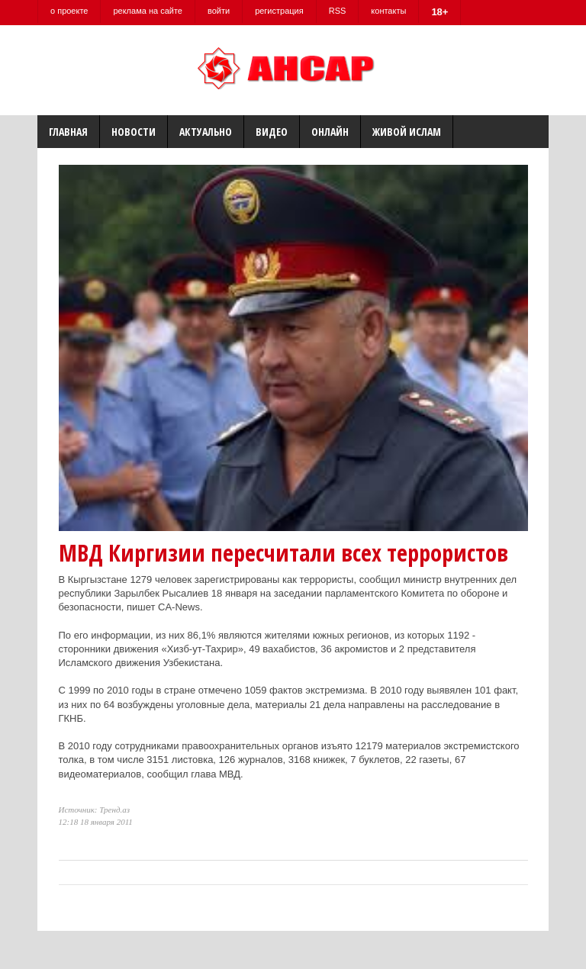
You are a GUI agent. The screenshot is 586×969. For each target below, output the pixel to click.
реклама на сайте (147, 10)
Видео (272, 131)
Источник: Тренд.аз (94, 809)
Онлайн (330, 131)
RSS (337, 10)
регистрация (279, 10)
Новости (133, 131)
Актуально (205, 131)
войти (219, 10)
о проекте (69, 10)
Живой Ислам (406, 131)
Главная (68, 131)
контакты (388, 10)
